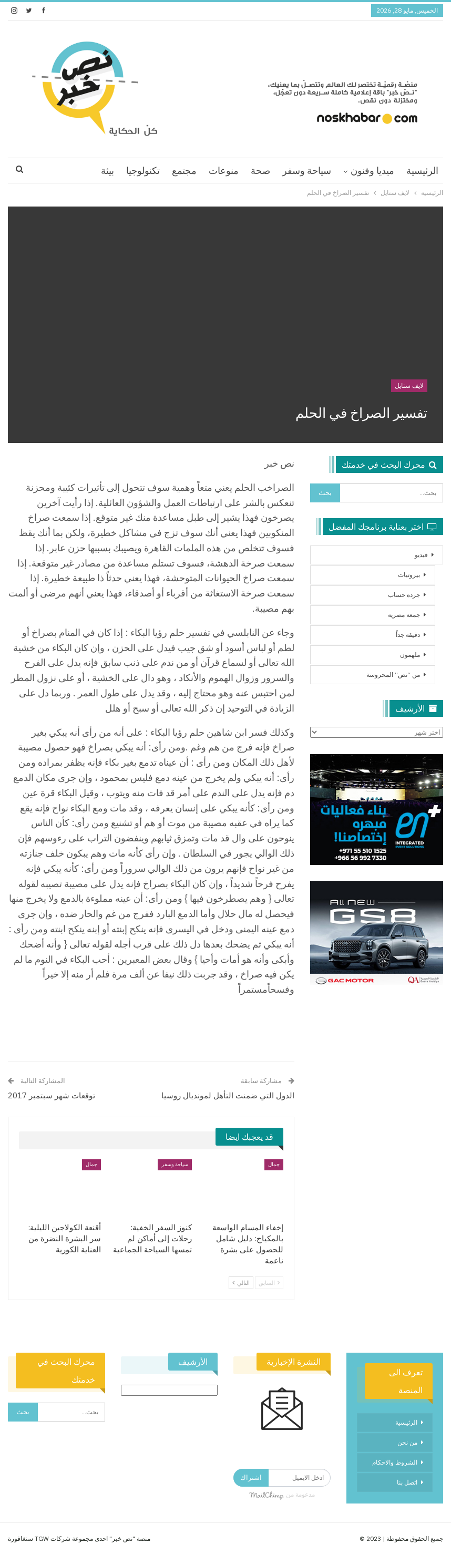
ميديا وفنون (372, 170)
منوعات (224, 170)
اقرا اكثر (72, 170)
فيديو (421, 555)
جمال (274, 1164)
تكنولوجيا (143, 170)
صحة (260, 170)
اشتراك (251, 1477)
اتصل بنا (407, 1482)
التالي (241, 1282)
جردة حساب (404, 595)
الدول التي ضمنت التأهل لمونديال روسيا (227, 1095)
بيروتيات (409, 575)
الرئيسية (422, 170)
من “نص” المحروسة (393, 674)
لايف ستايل (409, 385)
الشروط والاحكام (394, 1462)
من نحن (407, 1442)
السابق (269, 1282)
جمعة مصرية (404, 615)
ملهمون (410, 654)
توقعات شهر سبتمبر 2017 (51, 1095)
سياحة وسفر (306, 170)
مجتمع (184, 170)
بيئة (107, 170)
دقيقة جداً (408, 635)
